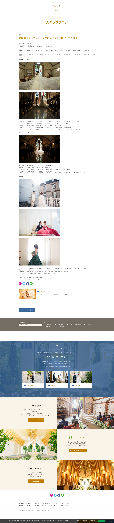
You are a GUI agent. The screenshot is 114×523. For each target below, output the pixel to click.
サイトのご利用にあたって (62, 505)
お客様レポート (50, 324)
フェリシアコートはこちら (36, 419)
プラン (70, 324)
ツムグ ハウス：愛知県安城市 (61, 503)
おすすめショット (50, 326)
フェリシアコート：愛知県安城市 (43, 503)
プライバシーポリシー (47, 505)
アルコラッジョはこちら (37, 481)
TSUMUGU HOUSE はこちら (78, 450)
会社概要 (37, 505)
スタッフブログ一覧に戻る (27, 310)
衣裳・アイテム (79, 324)
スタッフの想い (89, 324)
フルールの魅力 (62, 326)
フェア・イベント (60, 324)
